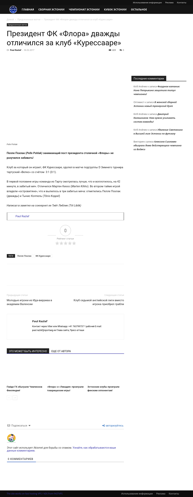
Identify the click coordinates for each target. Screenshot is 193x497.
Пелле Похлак (24, 255)
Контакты (181, 2)
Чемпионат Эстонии (84, 9)
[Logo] (13, 9)
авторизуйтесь (113, 425)
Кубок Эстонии (115, 9)
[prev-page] (9, 397)
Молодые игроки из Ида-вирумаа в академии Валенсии (29, 302)
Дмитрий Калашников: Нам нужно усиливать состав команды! (154, 117)
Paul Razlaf (15, 50)
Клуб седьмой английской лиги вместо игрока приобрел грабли (98, 302)
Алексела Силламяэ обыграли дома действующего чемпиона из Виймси (157, 145)
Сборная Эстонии (51, 9)
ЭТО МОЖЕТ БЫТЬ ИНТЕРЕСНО (28, 351)
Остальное (139, 9)
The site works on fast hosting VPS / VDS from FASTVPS (35, 493)
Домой (10, 19)
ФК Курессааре (43, 255)
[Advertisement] (158, 46)
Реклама (169, 2)
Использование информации (147, 2)
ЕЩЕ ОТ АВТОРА (61, 351)
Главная (28, 9)
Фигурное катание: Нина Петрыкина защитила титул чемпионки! (157, 90)
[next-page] (15, 397)
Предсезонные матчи (29, 19)
